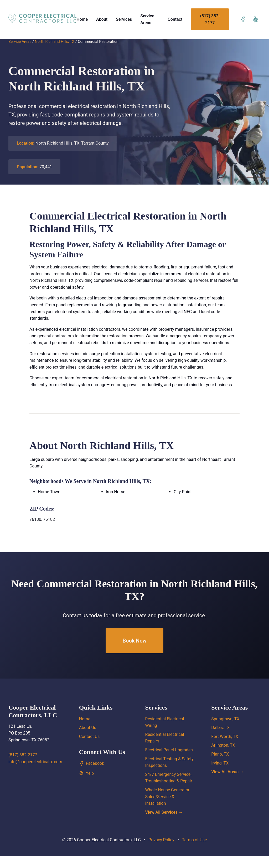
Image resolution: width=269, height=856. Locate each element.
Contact (175, 19)
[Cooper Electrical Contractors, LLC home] (42, 18)
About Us (87, 727)
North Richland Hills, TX (54, 41)
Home (82, 19)
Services (124, 19)
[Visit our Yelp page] (255, 19)
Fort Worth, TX (224, 736)
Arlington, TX (223, 745)
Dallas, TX (220, 727)
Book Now (134, 641)
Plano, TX (220, 754)
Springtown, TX (225, 718)
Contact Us (89, 736)
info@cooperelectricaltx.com (35, 761)
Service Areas (19, 41)
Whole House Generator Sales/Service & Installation (167, 796)
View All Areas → (227, 771)
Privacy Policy (161, 839)
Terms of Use (194, 839)
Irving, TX (220, 763)
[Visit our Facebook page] (242, 19)
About (101, 19)
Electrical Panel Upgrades (169, 749)
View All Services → (164, 812)
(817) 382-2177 (210, 19)
